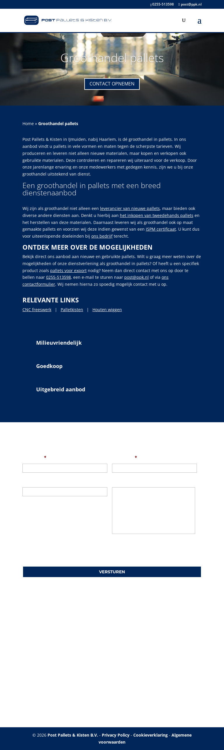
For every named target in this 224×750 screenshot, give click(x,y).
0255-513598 (163, 4)
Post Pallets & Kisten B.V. (73, 735)
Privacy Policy (116, 735)
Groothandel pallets (112, 58)
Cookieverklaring (150, 735)
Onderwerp (33, 481)
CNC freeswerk (36, 309)
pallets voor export (68, 270)
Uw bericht (123, 481)
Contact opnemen (112, 83)
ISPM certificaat (161, 229)
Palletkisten (72, 309)
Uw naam (34, 457)
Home (28, 123)
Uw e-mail (124, 457)
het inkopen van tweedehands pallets (156, 215)
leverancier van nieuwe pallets (130, 208)
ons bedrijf (102, 236)
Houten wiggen (107, 309)
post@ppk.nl (136, 277)
